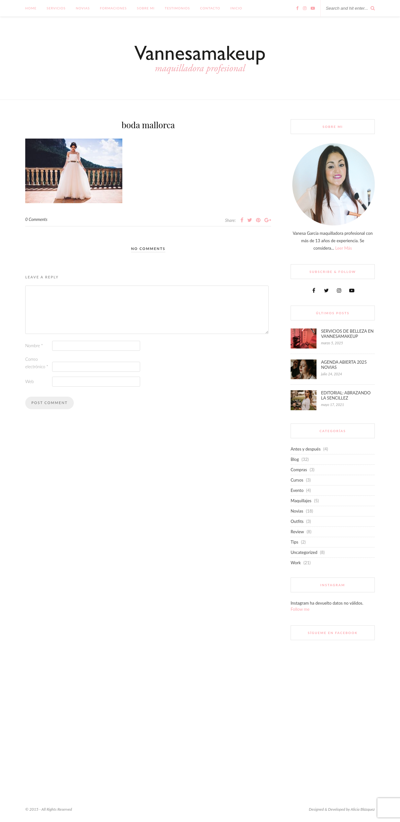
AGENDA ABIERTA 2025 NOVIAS (344, 364)
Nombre (34, 345)
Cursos (297, 480)
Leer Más (343, 248)
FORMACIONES (113, 8)
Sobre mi (146, 8)
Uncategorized (304, 552)
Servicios (56, 8)
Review (297, 531)
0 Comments (36, 219)
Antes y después (306, 449)
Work (296, 562)
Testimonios (177, 8)
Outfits (297, 521)
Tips (294, 542)
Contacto (210, 8)
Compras (299, 469)
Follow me (300, 609)
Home (31, 8)
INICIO (236, 8)
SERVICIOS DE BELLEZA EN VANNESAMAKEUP (347, 333)
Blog (295, 459)
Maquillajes (301, 500)
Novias (83, 8)
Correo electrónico (36, 363)
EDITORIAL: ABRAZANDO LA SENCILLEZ (346, 395)
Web (29, 381)
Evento (297, 490)
